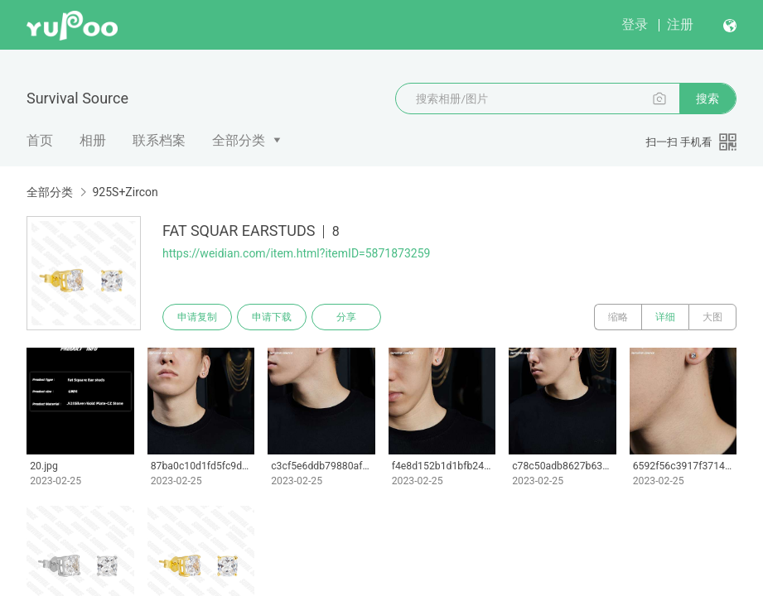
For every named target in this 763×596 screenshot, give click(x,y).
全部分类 (238, 140)
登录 (634, 24)
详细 (665, 317)
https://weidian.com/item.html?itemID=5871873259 (296, 253)
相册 (93, 140)
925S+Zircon (124, 192)
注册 (680, 24)
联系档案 (159, 140)
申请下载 (272, 317)
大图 (712, 317)
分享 (346, 317)
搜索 (707, 98)
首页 (40, 140)
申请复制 (197, 317)
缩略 (618, 317)
